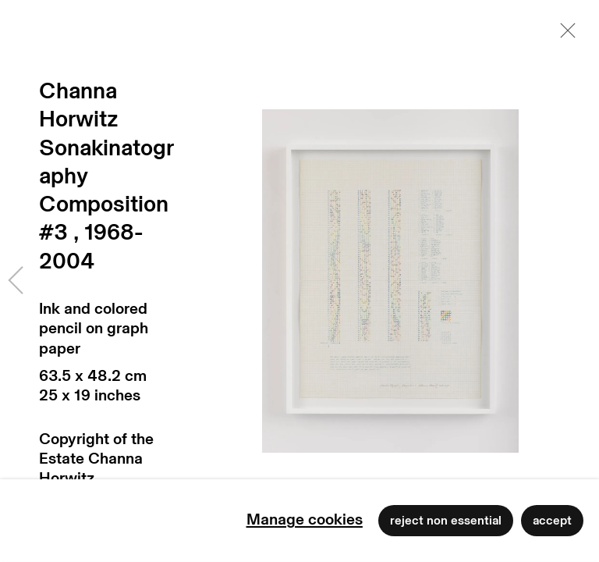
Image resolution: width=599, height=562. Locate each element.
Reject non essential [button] (446, 520)
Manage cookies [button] (304, 520)
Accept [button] (552, 520)
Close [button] (564, 35)
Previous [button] (15, 281)
